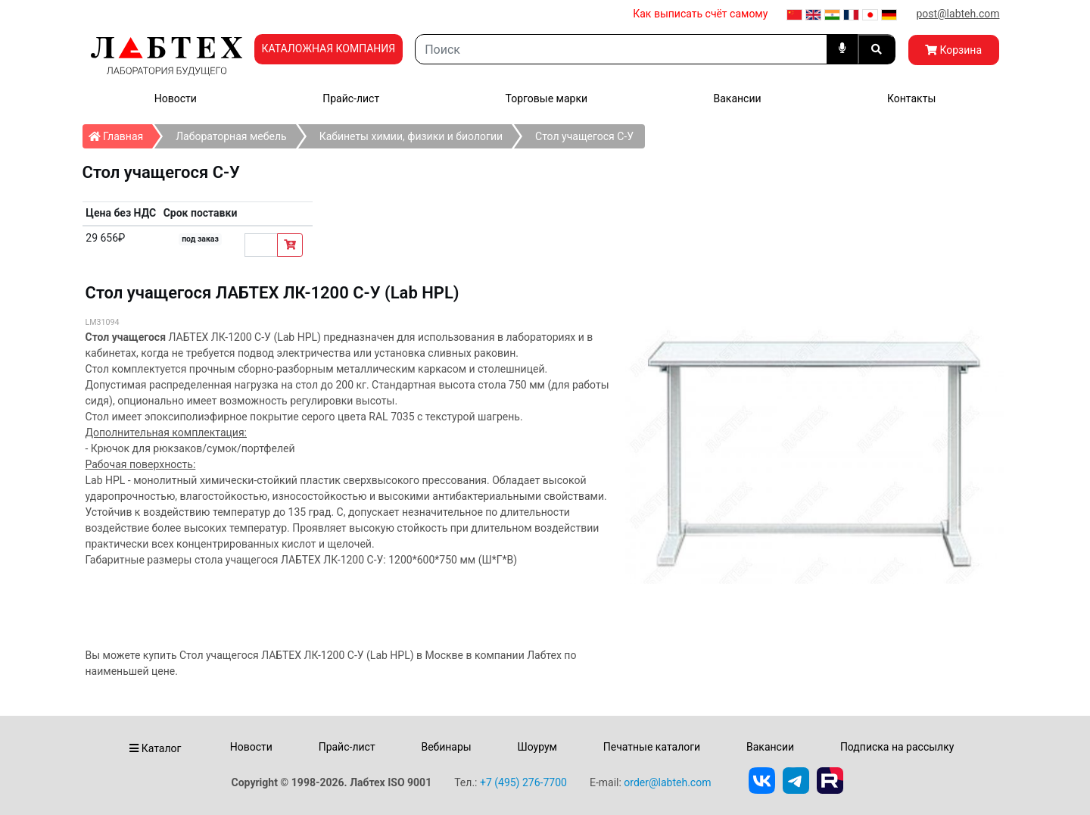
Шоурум (536, 747)
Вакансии (737, 98)
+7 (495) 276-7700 (523, 782)
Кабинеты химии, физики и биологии (411, 136)
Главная (121, 133)
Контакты (911, 98)
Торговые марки (547, 98)
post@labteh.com (957, 14)
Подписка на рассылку (897, 747)
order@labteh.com (667, 782)
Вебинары (446, 747)
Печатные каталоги (651, 747)
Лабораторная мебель (231, 136)
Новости (175, 98)
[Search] (621, 49)
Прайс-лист (350, 98)
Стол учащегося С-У (584, 136)
